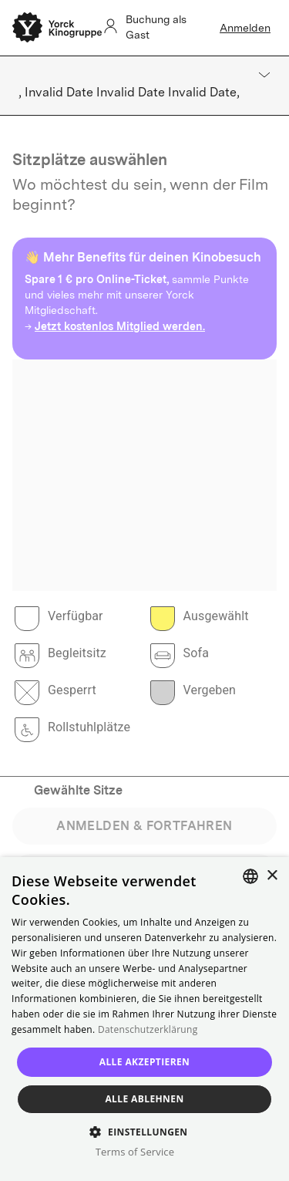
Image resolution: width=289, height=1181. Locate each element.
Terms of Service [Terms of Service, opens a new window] (135, 1152)
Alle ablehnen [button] (144, 1098)
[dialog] (144, 1019)
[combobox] (250, 876)
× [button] (271, 876)
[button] (144, 1131)
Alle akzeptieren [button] (144, 1061)
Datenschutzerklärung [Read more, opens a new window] (148, 1029)
